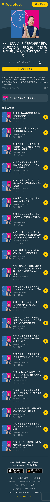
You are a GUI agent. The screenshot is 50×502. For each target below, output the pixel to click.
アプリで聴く (24, 69)
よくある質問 (23, 478)
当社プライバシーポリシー (19, 492)
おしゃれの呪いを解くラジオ (22, 62)
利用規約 (37, 492)
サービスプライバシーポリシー (25, 489)
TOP (11, 478)
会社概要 (36, 478)
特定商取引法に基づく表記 (31, 482)
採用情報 (12, 482)
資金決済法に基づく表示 (25, 485)
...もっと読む (7, 84)
